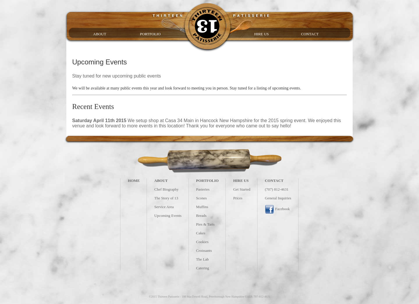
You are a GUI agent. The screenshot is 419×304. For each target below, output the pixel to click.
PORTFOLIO (150, 34)
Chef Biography (166, 189)
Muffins (202, 207)
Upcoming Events (168, 215)
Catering (202, 268)
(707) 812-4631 (276, 189)
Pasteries (203, 189)
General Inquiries (278, 198)
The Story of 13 (166, 198)
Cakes (200, 233)
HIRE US (261, 34)
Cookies (202, 242)
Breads (201, 215)
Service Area (164, 207)
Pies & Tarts (205, 224)
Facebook (277, 209)
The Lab (202, 259)
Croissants (204, 250)
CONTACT (309, 34)
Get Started (241, 189)
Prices (237, 198)
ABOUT (99, 34)
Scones (201, 198)
